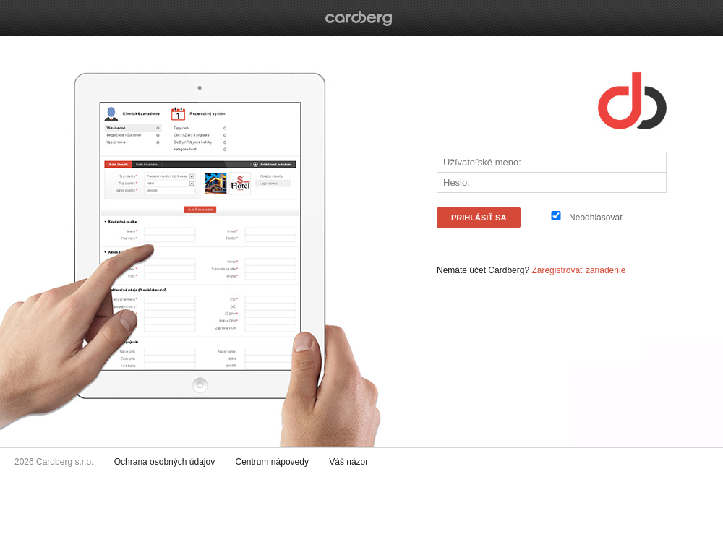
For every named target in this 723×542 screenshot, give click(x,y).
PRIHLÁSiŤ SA (478, 217)
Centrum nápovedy (272, 462)
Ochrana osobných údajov (164, 462)
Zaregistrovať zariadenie (578, 270)
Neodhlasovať (596, 217)
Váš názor (348, 462)
